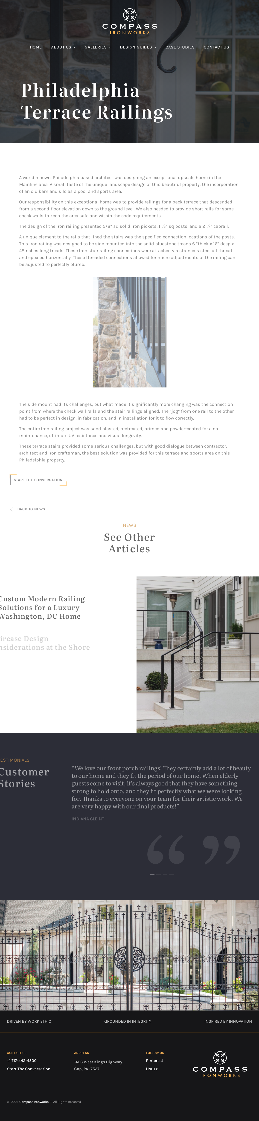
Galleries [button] (96, 47)
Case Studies (180, 47)
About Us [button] (61, 47)
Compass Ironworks (34, 1102)
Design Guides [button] (136, 47)
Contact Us (216, 47)
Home (36, 47)
